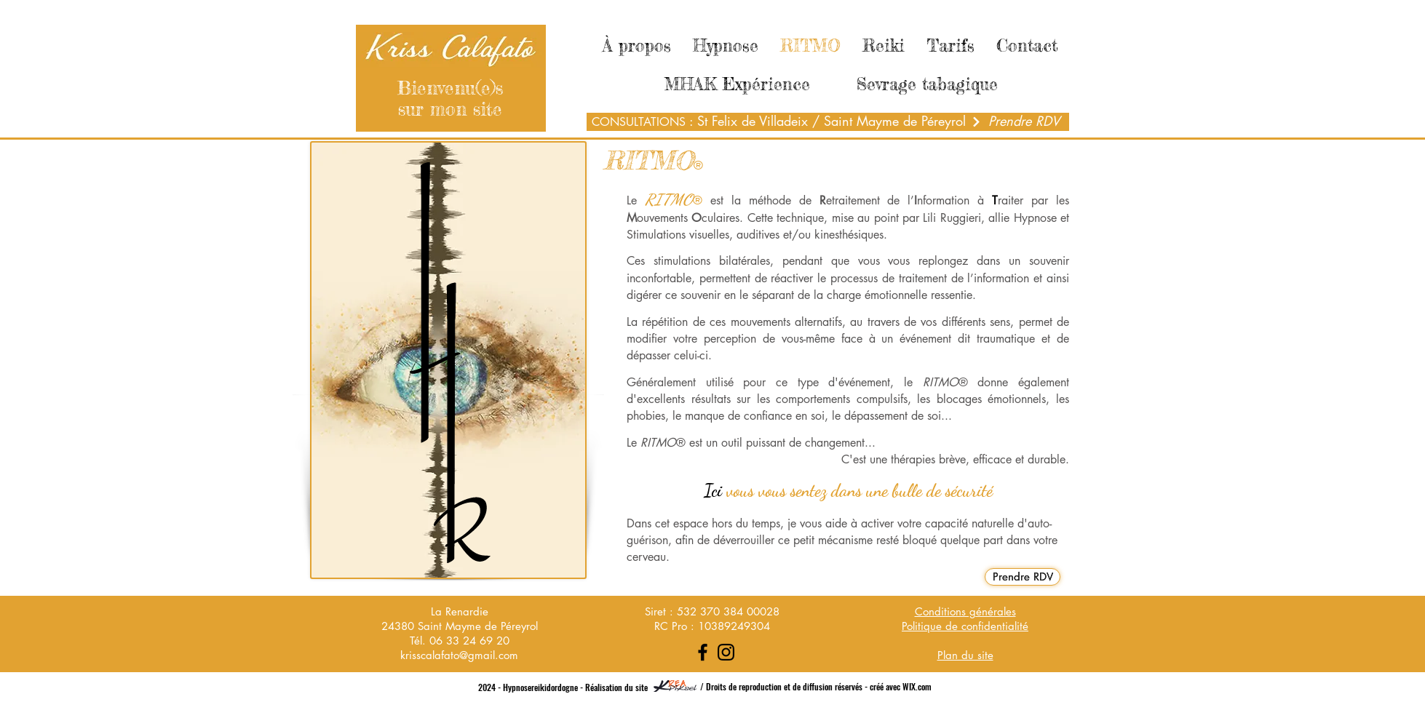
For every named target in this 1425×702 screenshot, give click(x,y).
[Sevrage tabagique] (927, 84)
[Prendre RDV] (1024, 121)
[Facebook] (702, 652)
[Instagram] (726, 652)
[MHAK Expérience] (737, 84)
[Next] (976, 122)
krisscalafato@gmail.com (459, 655)
